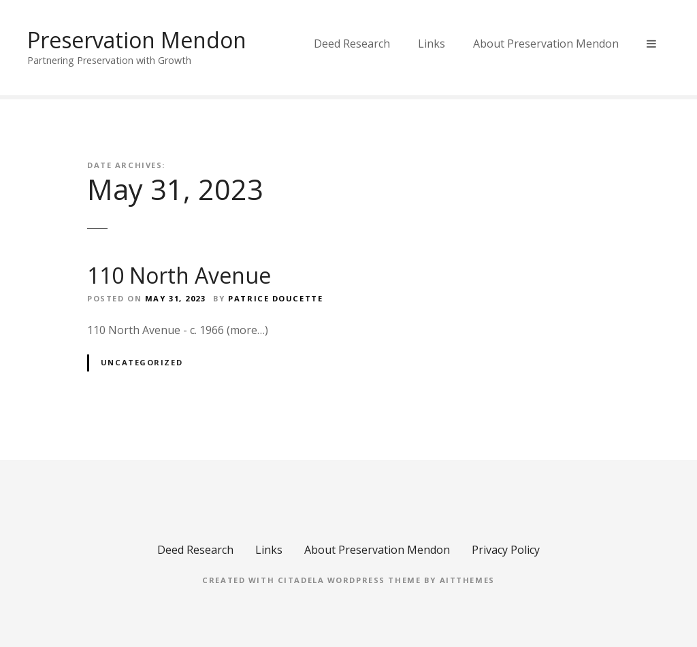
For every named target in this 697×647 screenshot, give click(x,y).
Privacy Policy (506, 549)
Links (431, 43)
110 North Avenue (179, 275)
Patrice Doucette (275, 298)
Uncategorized (141, 362)
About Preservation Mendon (546, 43)
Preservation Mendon (136, 39)
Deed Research (352, 43)
